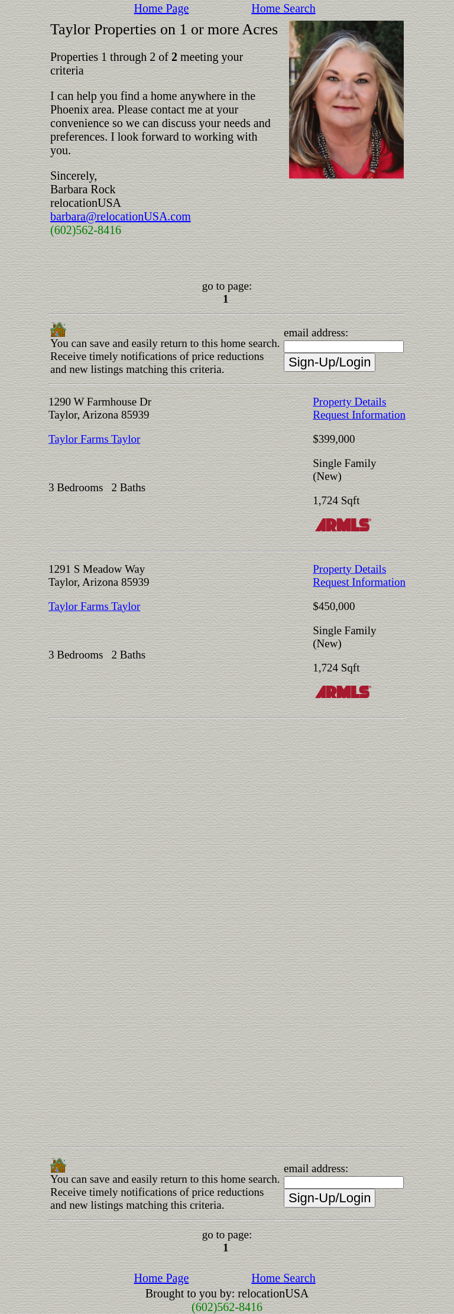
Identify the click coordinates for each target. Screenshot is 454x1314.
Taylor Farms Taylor (94, 439)
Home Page (161, 8)
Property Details (349, 401)
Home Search (283, 8)
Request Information (359, 414)
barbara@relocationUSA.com (120, 216)
